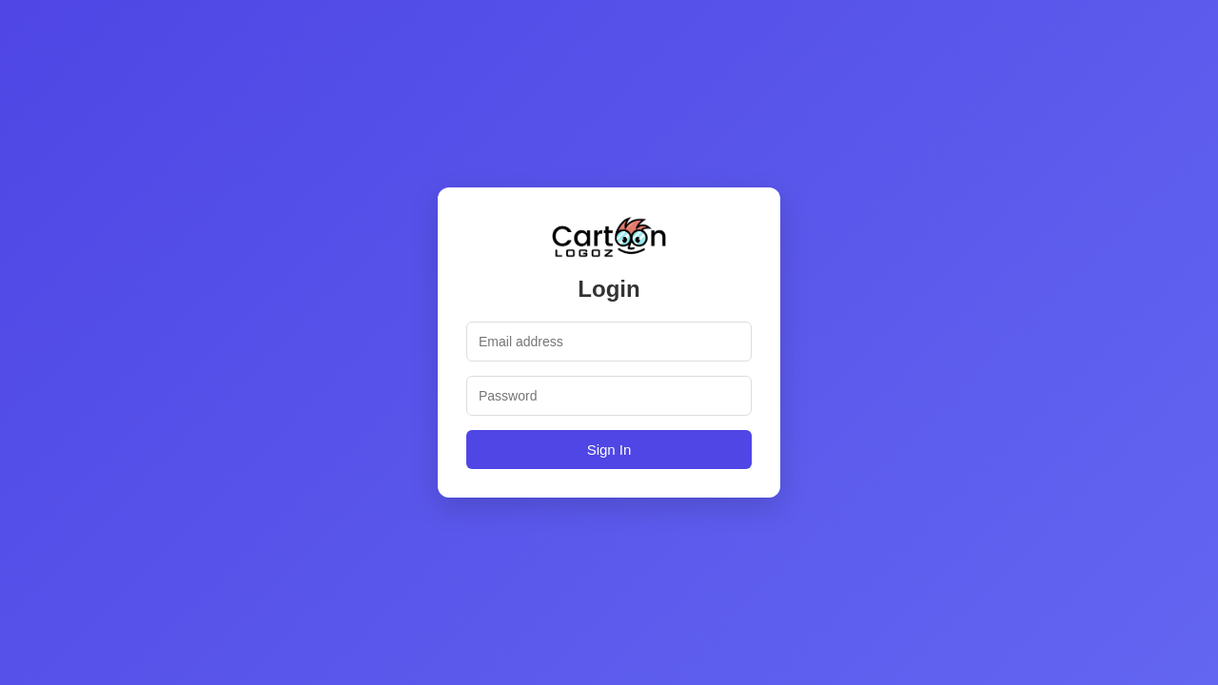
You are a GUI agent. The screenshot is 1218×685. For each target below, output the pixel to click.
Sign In (609, 449)
